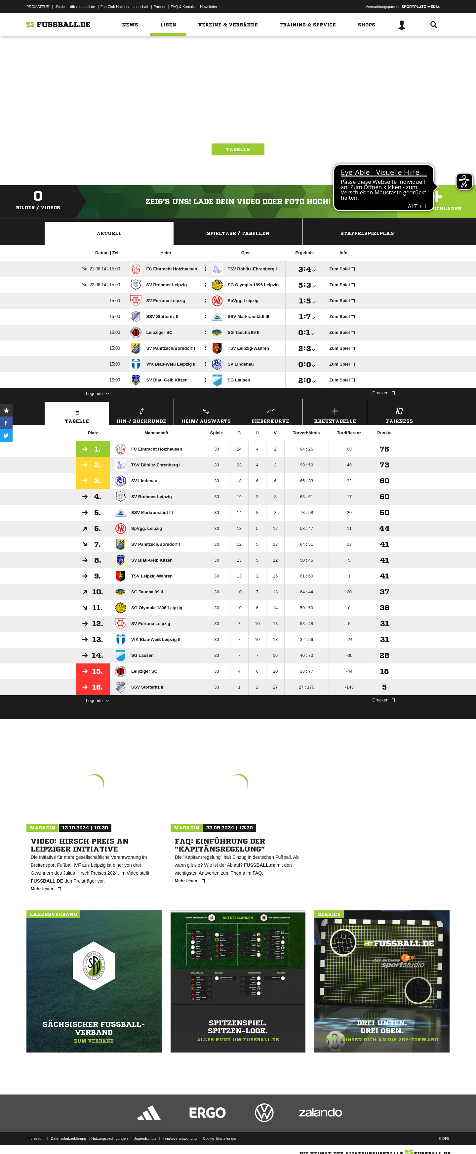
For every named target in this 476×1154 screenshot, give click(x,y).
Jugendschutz (145, 1138)
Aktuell (109, 233)
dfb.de (60, 7)
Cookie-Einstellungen (220, 1138)
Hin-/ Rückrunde (141, 414)
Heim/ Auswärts (206, 414)
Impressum (35, 1138)
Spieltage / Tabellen (238, 233)
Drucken (384, 392)
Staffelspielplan (367, 233)
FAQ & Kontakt (183, 7)
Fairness (399, 414)
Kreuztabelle (335, 414)
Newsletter (208, 7)
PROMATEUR (37, 7)
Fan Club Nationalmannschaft (124, 7)
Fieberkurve (270, 414)
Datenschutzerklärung (68, 1138)
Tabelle (238, 149)
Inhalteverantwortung (180, 1138)
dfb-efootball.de (82, 7)
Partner (160, 7)
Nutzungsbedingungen (109, 1138)
